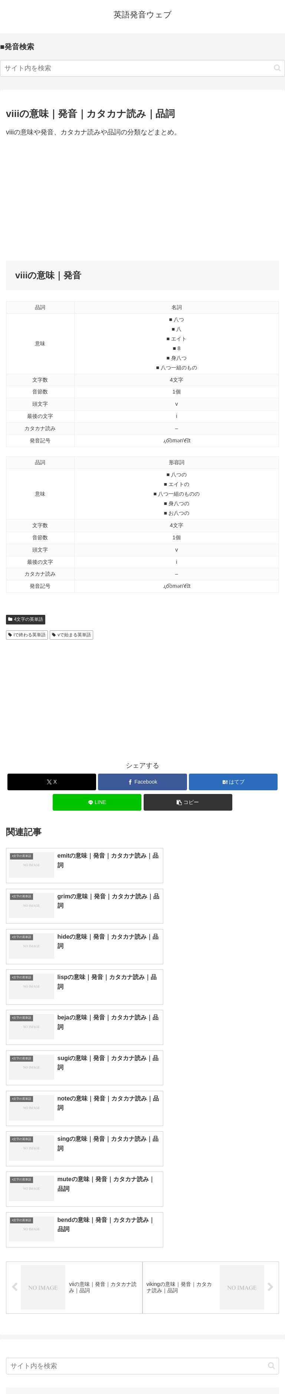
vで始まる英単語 (71, 634)
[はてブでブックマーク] (233, 782)
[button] (277, 68)
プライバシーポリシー (212, 1370)
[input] (142, 68)
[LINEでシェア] (97, 802)
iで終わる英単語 (27, 634)
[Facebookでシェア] (142, 782)
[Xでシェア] (51, 782)
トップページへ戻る (72, 1370)
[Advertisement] (142, 199)
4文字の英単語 (25, 619)
